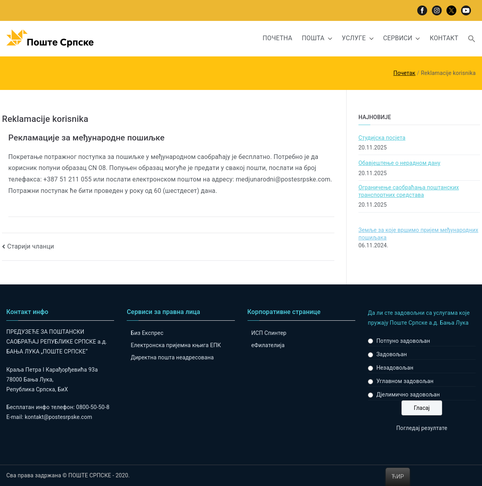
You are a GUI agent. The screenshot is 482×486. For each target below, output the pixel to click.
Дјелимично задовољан (408, 394)
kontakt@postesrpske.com (58, 417)
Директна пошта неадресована (172, 357)
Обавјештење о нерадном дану (399, 163)
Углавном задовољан (404, 381)
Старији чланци (30, 246)
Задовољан (391, 354)
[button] (328, 38)
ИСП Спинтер (269, 333)
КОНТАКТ (443, 38)
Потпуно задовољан (403, 341)
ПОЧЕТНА (277, 38)
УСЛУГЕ (358, 38)
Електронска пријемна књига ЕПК (176, 345)
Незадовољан (394, 367)
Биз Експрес (147, 333)
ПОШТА (317, 38)
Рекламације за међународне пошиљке (86, 137)
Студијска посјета (381, 138)
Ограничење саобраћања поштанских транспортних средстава (408, 191)
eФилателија (268, 345)
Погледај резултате (421, 428)
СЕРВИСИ (401, 38)
